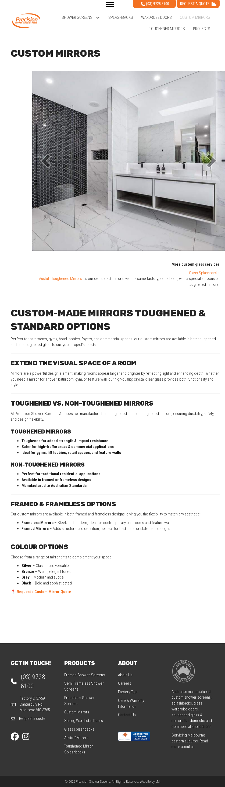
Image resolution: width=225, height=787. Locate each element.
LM (157, 781)
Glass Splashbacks (204, 272)
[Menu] (110, 4)
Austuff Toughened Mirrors (60, 278)
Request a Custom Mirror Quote (44, 591)
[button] (98, 17)
